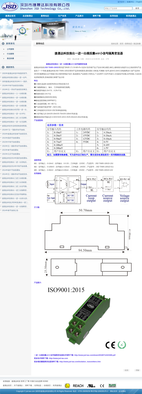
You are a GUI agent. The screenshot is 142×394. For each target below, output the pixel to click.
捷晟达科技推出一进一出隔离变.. (15, 206)
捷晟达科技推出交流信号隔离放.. (15, 194)
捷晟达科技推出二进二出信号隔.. (15, 186)
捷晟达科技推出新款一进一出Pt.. (14, 77)
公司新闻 (10, 49)
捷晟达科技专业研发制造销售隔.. (15, 126)
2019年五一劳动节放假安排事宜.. (15, 89)
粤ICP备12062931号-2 (99, 391)
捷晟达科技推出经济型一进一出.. (15, 110)
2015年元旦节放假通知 (11, 154)
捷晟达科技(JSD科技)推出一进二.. (15, 202)
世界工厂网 (25, 381)
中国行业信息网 (36, 381)
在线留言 (47, 385)
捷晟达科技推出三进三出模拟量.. (15, 178)
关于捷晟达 (18, 385)
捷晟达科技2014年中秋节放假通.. (15, 166)
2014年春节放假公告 (10, 210)
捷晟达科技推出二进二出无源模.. (15, 118)
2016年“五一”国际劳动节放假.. (14, 130)
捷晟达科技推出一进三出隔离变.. (15, 190)
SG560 (45, 381)
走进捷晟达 (28, 16)
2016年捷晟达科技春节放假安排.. (15, 134)
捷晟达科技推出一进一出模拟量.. (15, 98)
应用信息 (114, 16)
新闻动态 (45, 16)
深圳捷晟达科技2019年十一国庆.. (15, 81)
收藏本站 (130, 2)
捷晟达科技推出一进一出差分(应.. (15, 198)
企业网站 (122, 391)
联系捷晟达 (131, 16)
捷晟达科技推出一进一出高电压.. (15, 162)
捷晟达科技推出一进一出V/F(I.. (14, 114)
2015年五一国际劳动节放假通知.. (15, 146)
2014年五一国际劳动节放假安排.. (15, 174)
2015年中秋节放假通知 (11, 142)
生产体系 (62, 16)
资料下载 (97, 16)
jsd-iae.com (30, 391)
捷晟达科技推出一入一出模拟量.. (15, 94)
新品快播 (10, 58)
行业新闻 (10, 54)
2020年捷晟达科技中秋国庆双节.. (15, 73)
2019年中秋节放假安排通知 (12, 86)
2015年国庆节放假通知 (11, 138)
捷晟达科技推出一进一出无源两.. (15, 122)
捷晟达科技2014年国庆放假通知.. (15, 158)
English (139, 2)
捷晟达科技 (16, 381)
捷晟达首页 (10, 16)
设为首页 (121, 2)
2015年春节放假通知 (10, 150)
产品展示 (79, 16)
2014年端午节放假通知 (11, 170)
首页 (121, 44)
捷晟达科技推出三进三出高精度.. (15, 182)
